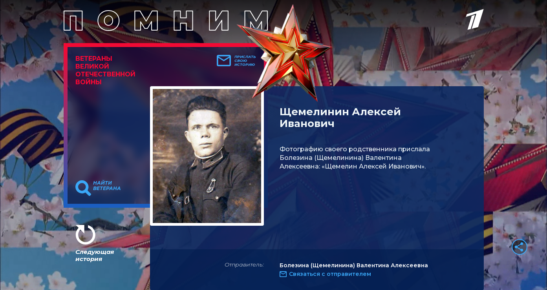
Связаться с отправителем (330, 273)
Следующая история (94, 255)
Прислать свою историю (245, 61)
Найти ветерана (107, 185)
